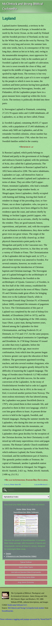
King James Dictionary (26, 582)
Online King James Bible (26, 577)
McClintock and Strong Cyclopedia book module (26, 608)
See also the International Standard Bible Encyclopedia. (27, 480)
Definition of (27, 147)
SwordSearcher (7, 611)
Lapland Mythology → (42, 484)
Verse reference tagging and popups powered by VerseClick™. (26, 619)
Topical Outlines (26, 562)
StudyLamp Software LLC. (17, 605)
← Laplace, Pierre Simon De (11, 484)
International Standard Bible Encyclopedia (26, 572)
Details (8, 554)
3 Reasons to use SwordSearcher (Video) (21, 556)
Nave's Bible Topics (26, 567)
